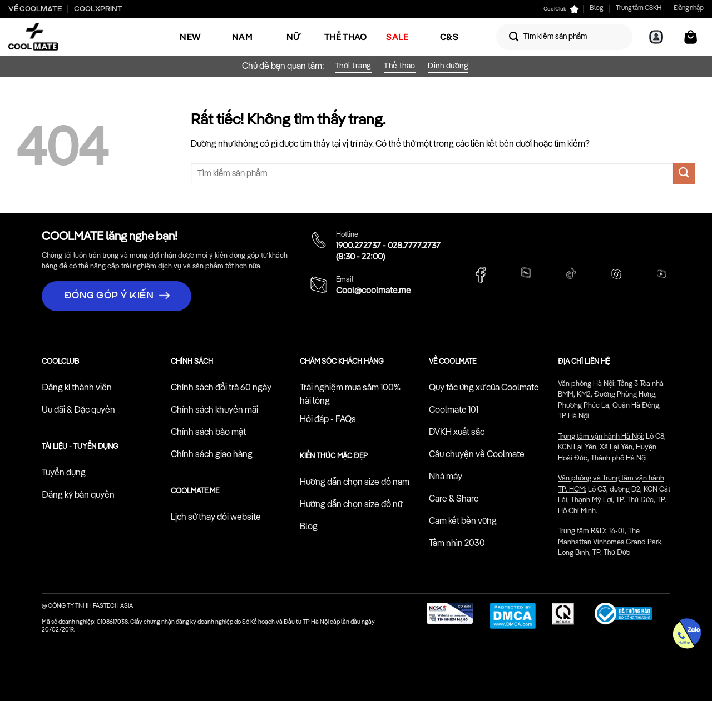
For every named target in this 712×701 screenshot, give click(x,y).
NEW (190, 36)
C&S (449, 36)
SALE (397, 36)
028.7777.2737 (414, 246)
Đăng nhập (689, 8)
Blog (596, 8)
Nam (242, 36)
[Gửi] (514, 36)
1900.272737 (358, 246)
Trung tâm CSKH (638, 8)
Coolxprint (98, 9)
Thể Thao (345, 36)
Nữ (293, 36)
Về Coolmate (35, 9)
